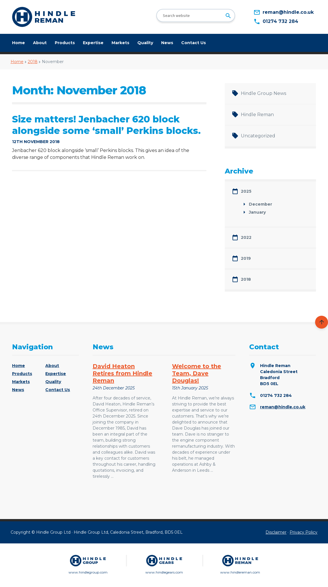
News (167, 42)
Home (18, 42)
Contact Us (193, 42)
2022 (246, 237)
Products (65, 42)
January (257, 212)
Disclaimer (275, 532)
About (40, 42)
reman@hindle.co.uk (282, 406)
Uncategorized (258, 136)
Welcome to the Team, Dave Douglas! (196, 373)
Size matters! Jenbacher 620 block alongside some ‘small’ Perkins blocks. (106, 125)
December (260, 204)
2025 (246, 191)
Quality (145, 42)
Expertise (93, 42)
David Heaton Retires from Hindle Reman (122, 373)
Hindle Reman (257, 114)
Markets (120, 42)
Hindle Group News (263, 93)
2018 (33, 61)
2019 (246, 258)
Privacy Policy (303, 532)
